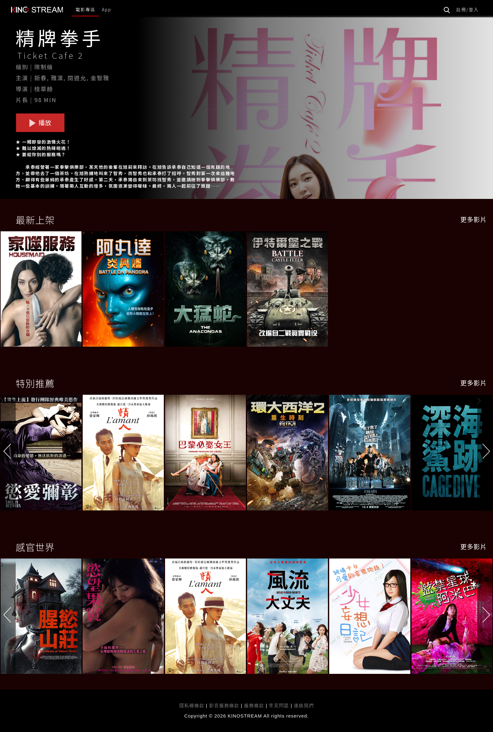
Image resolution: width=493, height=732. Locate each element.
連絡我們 (304, 705)
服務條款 (255, 705)
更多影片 (473, 219)
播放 (40, 122)
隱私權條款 (191, 705)
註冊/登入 (467, 9)
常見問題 (279, 705)
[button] (485, 454)
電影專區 (85, 9)
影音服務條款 (224, 705)
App (106, 9)
